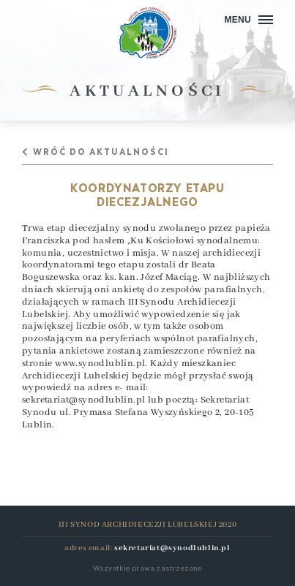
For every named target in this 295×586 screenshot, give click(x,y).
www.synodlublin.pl (100, 363)
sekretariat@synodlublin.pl (83, 400)
